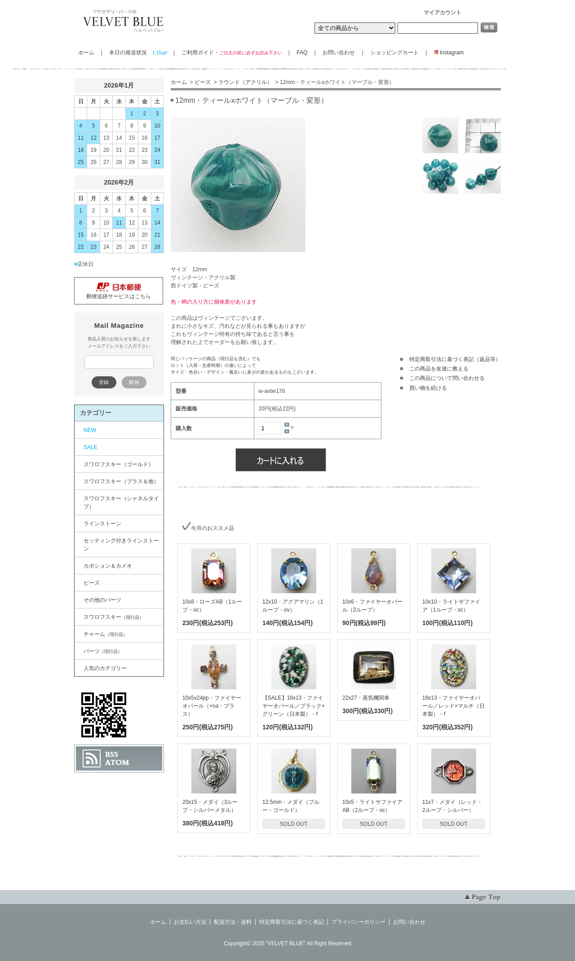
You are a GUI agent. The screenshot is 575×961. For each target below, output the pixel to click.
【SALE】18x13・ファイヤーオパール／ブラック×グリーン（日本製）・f (293, 706)
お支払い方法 (190, 922)
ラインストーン (102, 523)
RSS (111, 754)
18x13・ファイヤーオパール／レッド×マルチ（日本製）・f (453, 706)
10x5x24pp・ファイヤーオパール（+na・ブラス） (211, 706)
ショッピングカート (394, 52)
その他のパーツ (102, 600)
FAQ (302, 52)
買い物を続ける (428, 388)
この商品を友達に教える (439, 369)
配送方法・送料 (233, 922)
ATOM (117, 762)
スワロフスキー (114, 617)
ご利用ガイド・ (231, 52)
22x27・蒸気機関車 (365, 698)
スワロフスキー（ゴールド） (119, 464)
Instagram (446, 52)
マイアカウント (442, 12)
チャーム (106, 634)
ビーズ (203, 82)
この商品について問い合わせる (447, 378)
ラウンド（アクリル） (245, 82)
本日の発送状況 (138, 52)
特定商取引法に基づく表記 (291, 922)
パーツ (103, 651)
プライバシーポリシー (358, 922)
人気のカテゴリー (105, 668)
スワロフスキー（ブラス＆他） (121, 481)
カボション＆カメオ (108, 566)
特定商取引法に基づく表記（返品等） (455, 359)
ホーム (86, 52)
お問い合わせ (338, 52)
